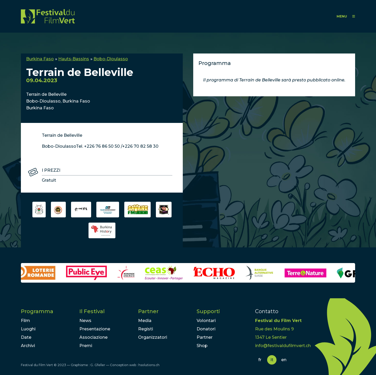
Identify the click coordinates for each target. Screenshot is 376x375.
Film (25, 320)
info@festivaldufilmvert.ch (283, 345)
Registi (145, 328)
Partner (148, 311)
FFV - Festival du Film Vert (48, 16)
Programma (37, 311)
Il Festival (92, 311)
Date (26, 337)
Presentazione (94, 328)
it (272, 359)
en (283, 359)
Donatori (206, 328)
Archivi (28, 345)
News (85, 320)
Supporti (208, 311)
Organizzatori (152, 337)
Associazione (93, 337)
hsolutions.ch (149, 365)
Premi (85, 345)
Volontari (206, 320)
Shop (202, 345)
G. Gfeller (97, 365)
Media (144, 320)
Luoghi (28, 328)
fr (259, 359)
